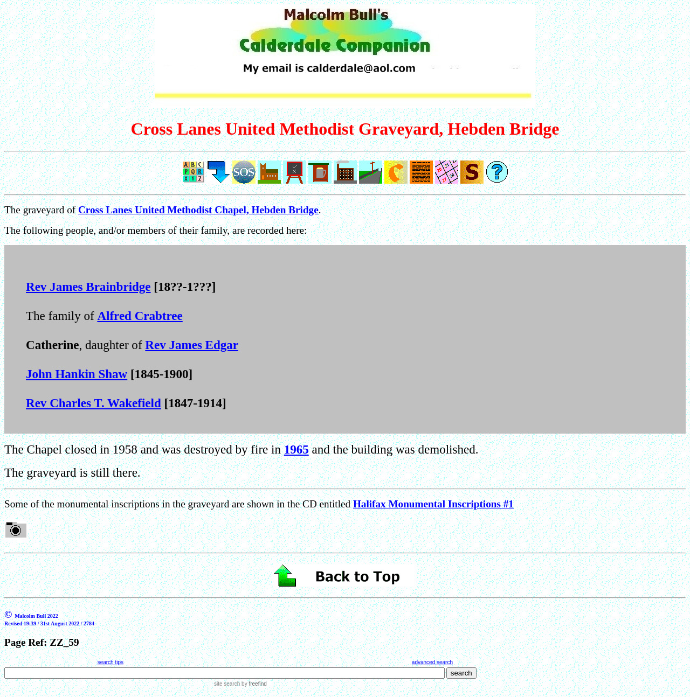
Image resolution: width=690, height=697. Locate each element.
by (253, 684)
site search (227, 684)
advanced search (432, 662)
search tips (110, 662)
